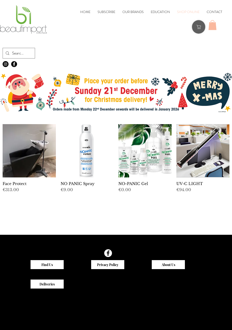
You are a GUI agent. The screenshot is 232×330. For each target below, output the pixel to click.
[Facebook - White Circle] (108, 253)
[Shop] (198, 27)
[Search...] (18, 53)
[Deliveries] (47, 284)
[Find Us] (47, 264)
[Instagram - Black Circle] (6, 64)
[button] (212, 25)
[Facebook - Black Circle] (14, 64)
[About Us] (168, 264)
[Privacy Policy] (108, 264)
